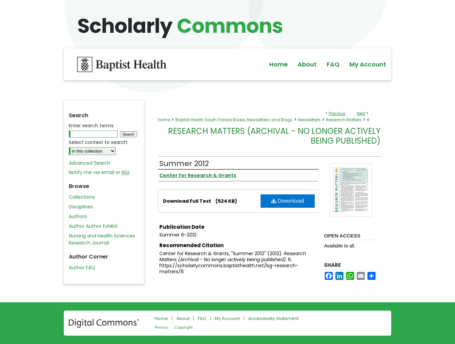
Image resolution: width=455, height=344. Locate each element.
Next (361, 113)
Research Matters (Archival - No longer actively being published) (274, 136)
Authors (78, 216)
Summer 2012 (184, 163)
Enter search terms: (92, 125)
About (182, 318)
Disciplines (81, 206)
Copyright (183, 327)
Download (287, 201)
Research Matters (343, 120)
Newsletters (309, 120)
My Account (227, 318)
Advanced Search (89, 163)
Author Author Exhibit (93, 226)
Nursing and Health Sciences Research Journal (102, 239)
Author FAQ (82, 267)
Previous (337, 113)
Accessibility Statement (273, 318)
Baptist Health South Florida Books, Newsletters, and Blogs (234, 120)
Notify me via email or (99, 172)
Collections (82, 197)
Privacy (161, 327)
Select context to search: (98, 142)
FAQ (202, 318)
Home (164, 120)
